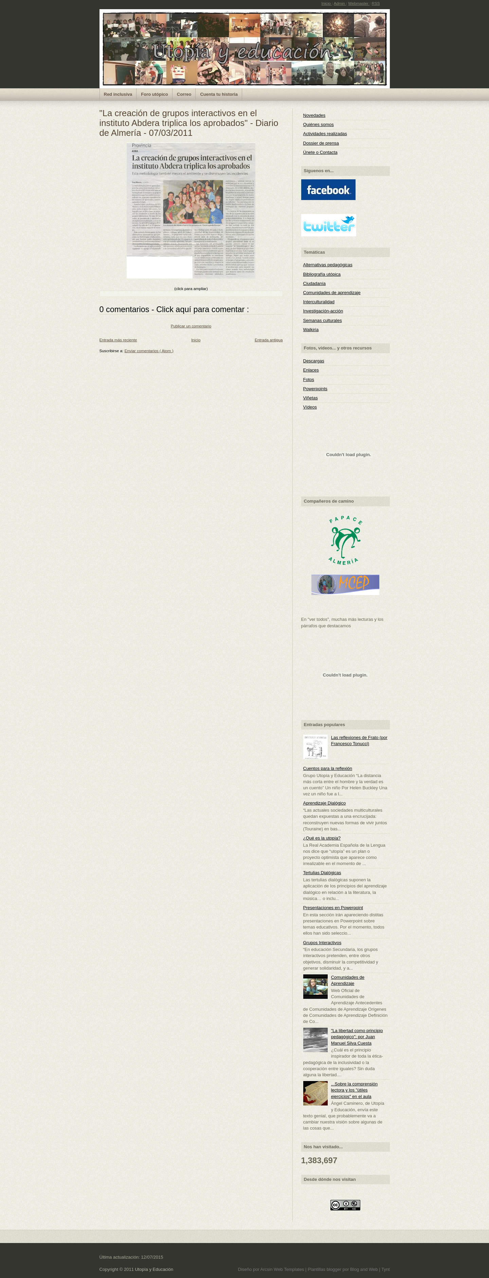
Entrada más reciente (118, 340)
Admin (340, 3)
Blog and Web (364, 1269)
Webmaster (358, 3)
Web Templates (289, 1269)
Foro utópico (154, 94)
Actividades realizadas (325, 133)
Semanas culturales (322, 320)
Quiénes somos (318, 124)
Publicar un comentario (191, 326)
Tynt (385, 1269)
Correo (184, 94)
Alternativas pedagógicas (327, 264)
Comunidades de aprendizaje (332, 292)
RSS (376, 3)
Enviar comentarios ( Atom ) (149, 350)
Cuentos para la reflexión (327, 768)
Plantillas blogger (325, 1269)
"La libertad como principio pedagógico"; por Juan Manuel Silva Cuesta (357, 1036)
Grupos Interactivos (322, 942)
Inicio (326, 3)
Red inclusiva (118, 94)
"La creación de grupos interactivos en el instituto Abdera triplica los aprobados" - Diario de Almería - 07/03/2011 (188, 123)
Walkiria (311, 329)
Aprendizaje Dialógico (324, 803)
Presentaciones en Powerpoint (333, 907)
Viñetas (310, 397)
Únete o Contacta (320, 152)
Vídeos (310, 407)
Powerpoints (315, 388)
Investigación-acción (323, 310)
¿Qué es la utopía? (322, 838)
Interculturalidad (319, 301)
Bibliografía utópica (322, 274)
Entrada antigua (269, 340)
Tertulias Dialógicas (322, 872)
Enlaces (311, 370)
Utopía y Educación (154, 1269)
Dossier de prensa (321, 143)
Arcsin (267, 1269)
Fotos (308, 379)
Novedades (314, 115)
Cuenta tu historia (219, 94)
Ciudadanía (314, 283)
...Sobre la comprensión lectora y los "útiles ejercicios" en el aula (354, 1090)
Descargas (313, 360)
